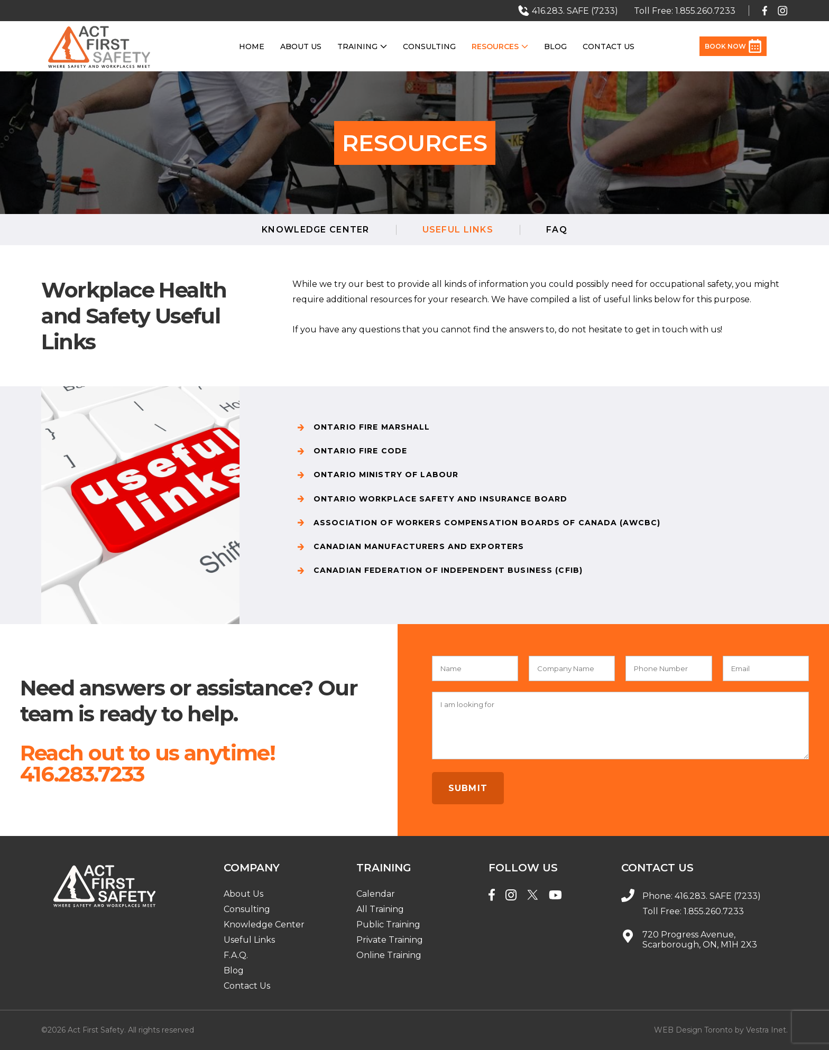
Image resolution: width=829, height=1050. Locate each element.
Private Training (389, 940)
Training (362, 46)
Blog (555, 46)
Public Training (388, 924)
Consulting (429, 46)
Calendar (375, 894)
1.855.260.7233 (714, 911)
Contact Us (608, 46)
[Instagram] (511, 896)
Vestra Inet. (767, 1030)
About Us (300, 46)
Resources (500, 46)
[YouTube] (555, 896)
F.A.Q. (236, 955)
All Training (380, 909)
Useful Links (249, 940)
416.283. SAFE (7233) (718, 896)
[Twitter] (532, 896)
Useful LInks (457, 230)
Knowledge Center (315, 230)
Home (251, 46)
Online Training (388, 955)
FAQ (556, 230)
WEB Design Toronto (693, 1030)
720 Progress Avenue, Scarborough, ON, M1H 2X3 (699, 940)
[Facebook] (492, 896)
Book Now (733, 46)
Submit (468, 788)
